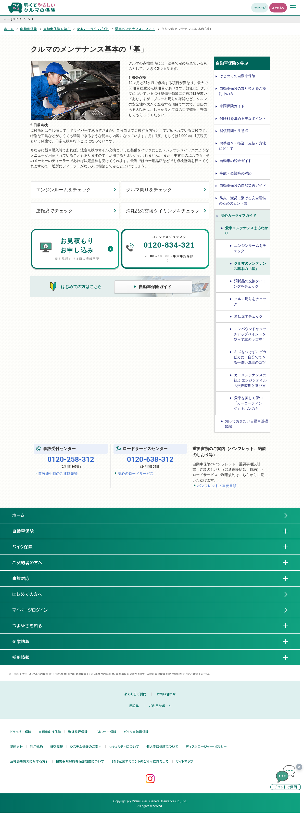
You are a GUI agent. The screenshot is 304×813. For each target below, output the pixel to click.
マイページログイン (30, 610)
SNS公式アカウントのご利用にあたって (140, 761)
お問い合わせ (166, 694)
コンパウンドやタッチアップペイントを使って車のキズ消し (250, 334)
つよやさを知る (31, 625)
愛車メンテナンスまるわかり (246, 230)
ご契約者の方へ (31, 562)
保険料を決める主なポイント (243, 118)
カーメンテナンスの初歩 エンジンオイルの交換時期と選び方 (250, 380)
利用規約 (36, 746)
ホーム (9, 28)
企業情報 (25, 641)
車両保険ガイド (232, 106)
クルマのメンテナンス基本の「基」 (250, 266)
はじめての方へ (27, 594)
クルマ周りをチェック (149, 189)
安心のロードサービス (136, 473)
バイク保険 (26, 546)
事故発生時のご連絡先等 (58, 473)
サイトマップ (184, 761)
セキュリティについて (124, 746)
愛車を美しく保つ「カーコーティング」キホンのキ (248, 403)
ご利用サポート (160, 705)
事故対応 (25, 578)
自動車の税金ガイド (236, 161)
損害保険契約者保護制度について (80, 761)
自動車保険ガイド (155, 286)
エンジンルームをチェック (63, 189)
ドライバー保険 (20, 731)
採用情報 (25, 657)
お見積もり (278, 7)
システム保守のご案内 (86, 746)
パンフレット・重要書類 (216, 485)
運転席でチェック (54, 210)
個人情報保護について (162, 746)
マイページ (260, 7)
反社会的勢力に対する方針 (29, 761)
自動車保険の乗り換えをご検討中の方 (242, 91)
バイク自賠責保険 (136, 731)
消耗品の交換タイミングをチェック (162, 210)
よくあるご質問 (135, 694)
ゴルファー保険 (105, 731)
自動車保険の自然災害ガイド (243, 185)
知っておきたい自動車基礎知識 (246, 423)
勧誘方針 (16, 746)
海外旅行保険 (77, 731)
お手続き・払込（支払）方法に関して (242, 146)
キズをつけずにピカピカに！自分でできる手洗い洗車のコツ (250, 357)
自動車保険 (28, 28)
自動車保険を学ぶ (57, 28)
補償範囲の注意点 (234, 131)
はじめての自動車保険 (237, 76)
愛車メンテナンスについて (135, 28)
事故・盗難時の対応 (236, 173)
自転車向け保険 (50, 731)
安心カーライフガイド (93, 28)
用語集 (134, 705)
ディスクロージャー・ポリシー (206, 746)
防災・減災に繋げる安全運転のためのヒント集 (242, 200)
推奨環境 (56, 746)
